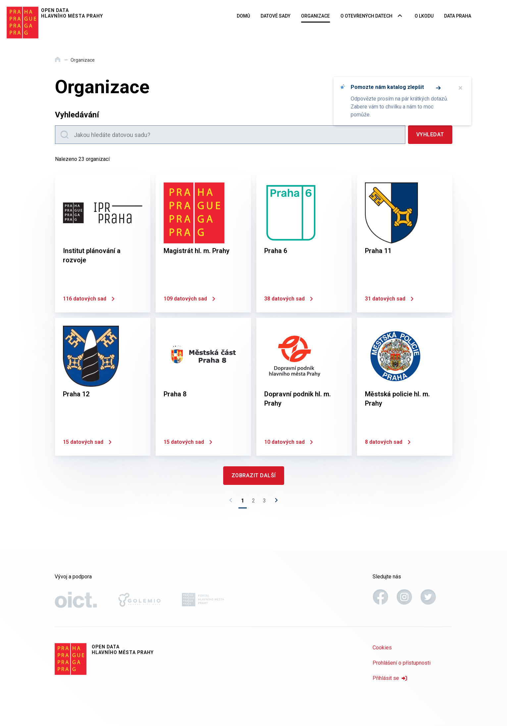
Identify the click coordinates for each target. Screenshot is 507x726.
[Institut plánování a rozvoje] (102, 243)
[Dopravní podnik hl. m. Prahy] (304, 387)
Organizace (315, 16)
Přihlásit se (390, 678)
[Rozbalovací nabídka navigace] (400, 16)
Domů (243, 16)
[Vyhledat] (430, 134)
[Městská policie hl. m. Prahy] (404, 387)
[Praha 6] (304, 243)
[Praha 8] (203, 387)
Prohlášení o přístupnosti (402, 663)
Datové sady (275, 16)
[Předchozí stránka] (232, 502)
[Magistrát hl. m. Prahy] (203, 243)
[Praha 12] (102, 387)
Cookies (382, 647)
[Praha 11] (404, 243)
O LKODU (424, 16)
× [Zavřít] (460, 88)
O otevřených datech (366, 16)
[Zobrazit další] (253, 475)
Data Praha (457, 16)
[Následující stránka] (274, 502)
